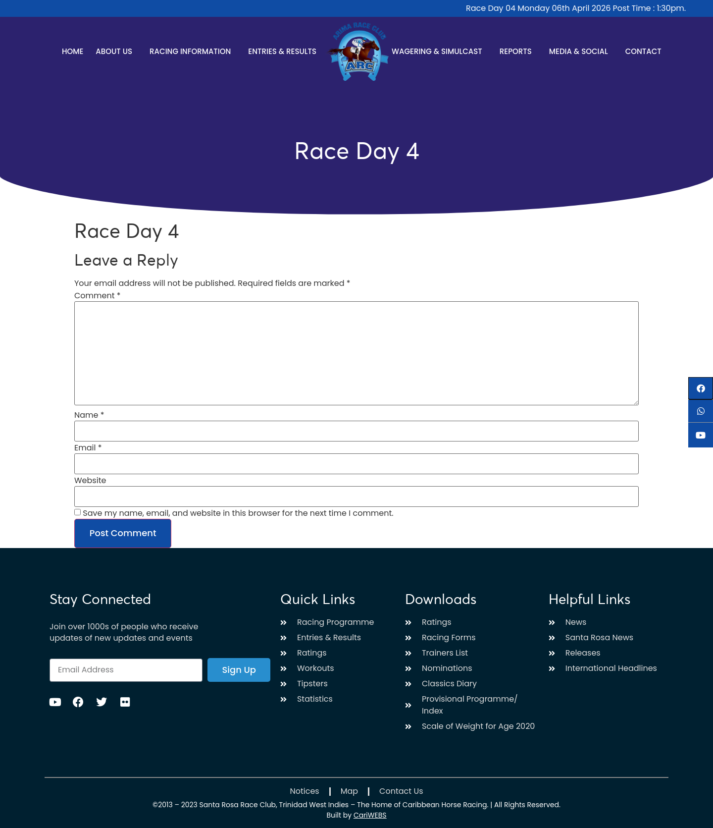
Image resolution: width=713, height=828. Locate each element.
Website (90, 481)
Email (88, 448)
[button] (700, 388)
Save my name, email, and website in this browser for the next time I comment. (238, 513)
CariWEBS (370, 815)
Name (89, 415)
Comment (97, 296)
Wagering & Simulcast (439, 51)
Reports (518, 51)
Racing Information (193, 51)
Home (72, 51)
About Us (116, 51)
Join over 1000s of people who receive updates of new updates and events (124, 632)
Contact (643, 51)
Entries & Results (284, 51)
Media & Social (581, 51)
